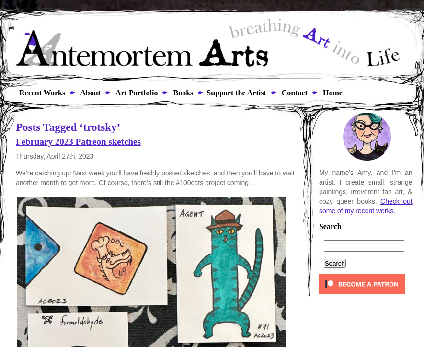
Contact (294, 93)
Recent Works (39, 93)
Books (182, 93)
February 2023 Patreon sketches (78, 142)
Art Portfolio (136, 93)
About (90, 93)
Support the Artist (236, 93)
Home (332, 93)
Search (330, 227)
